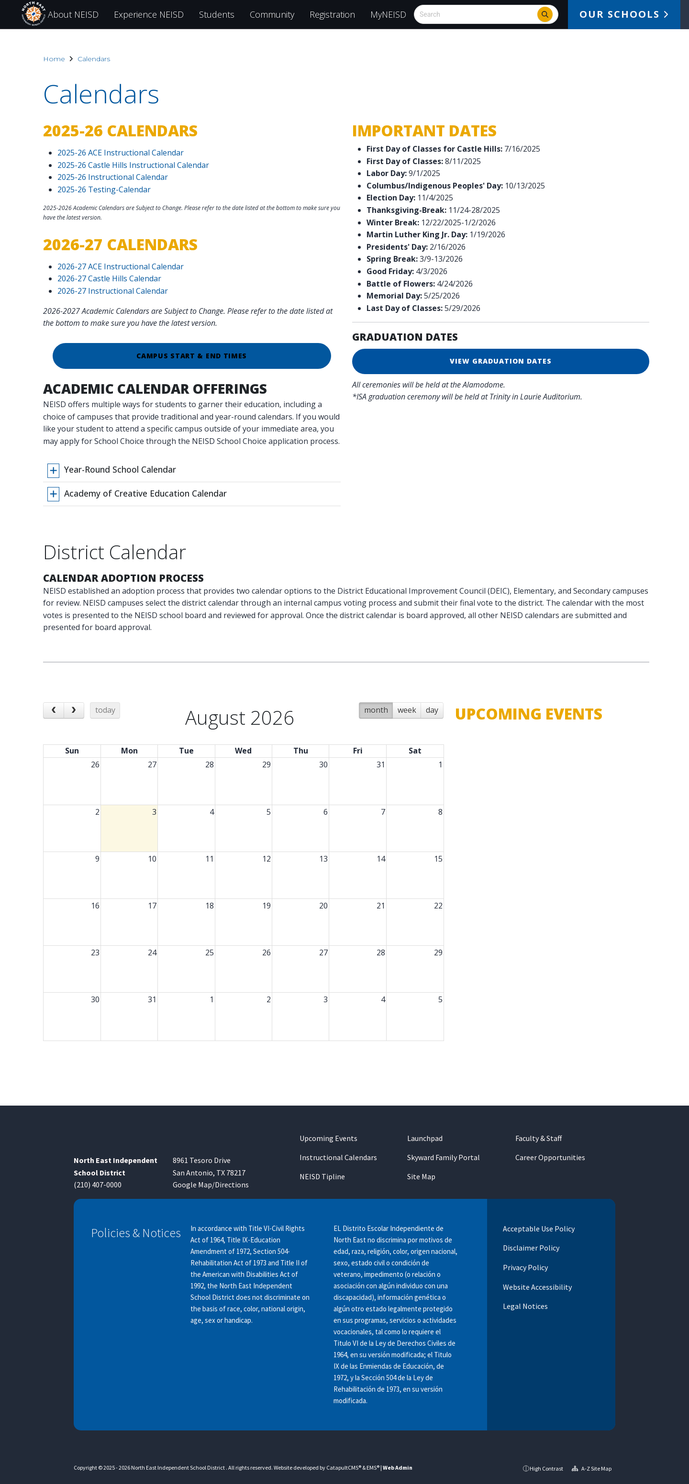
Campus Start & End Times (191, 355)
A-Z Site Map (591, 1468)
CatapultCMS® (343, 1467)
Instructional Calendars (338, 1157)
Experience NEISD (149, 14)
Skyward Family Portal (443, 1157)
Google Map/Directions (211, 1184)
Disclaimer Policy (530, 1247)
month (376, 717)
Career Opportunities (550, 1157)
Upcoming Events (328, 1138)
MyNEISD (388, 14)
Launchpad (425, 1138)
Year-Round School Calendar (120, 469)
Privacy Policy (524, 1267)
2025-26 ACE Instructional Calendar (120, 152)
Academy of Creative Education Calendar (145, 493)
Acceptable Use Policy (538, 1228)
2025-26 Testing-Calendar (104, 189)
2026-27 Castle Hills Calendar (109, 278)
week (407, 717)
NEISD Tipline (322, 1176)
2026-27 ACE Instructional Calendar (120, 266)
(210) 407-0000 (98, 1184)
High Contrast (546, 1468)
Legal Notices (524, 1306)
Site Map (421, 1176)
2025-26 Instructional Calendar (112, 177)
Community (272, 14)
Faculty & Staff (538, 1138)
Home (54, 59)
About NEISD (73, 14)
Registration (332, 14)
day (432, 717)
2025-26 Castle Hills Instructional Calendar (133, 165)
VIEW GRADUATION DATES (501, 360)
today (105, 717)
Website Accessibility (536, 1287)
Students (216, 14)
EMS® (373, 1467)
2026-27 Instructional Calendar (112, 291)
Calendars (94, 59)
